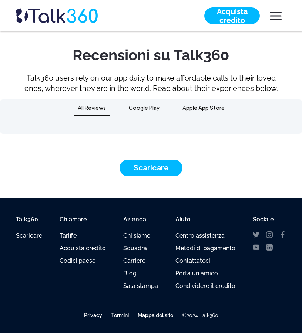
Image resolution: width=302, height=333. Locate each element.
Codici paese (77, 260)
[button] (275, 15)
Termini (120, 315)
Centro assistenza (200, 235)
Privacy (93, 315)
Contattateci (192, 260)
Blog (130, 273)
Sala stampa (140, 285)
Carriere (134, 260)
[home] (70, 16)
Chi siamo (137, 235)
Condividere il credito (205, 285)
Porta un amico (196, 273)
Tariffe (68, 235)
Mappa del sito (155, 315)
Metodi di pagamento (205, 248)
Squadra (135, 248)
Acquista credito (83, 248)
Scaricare (151, 167)
